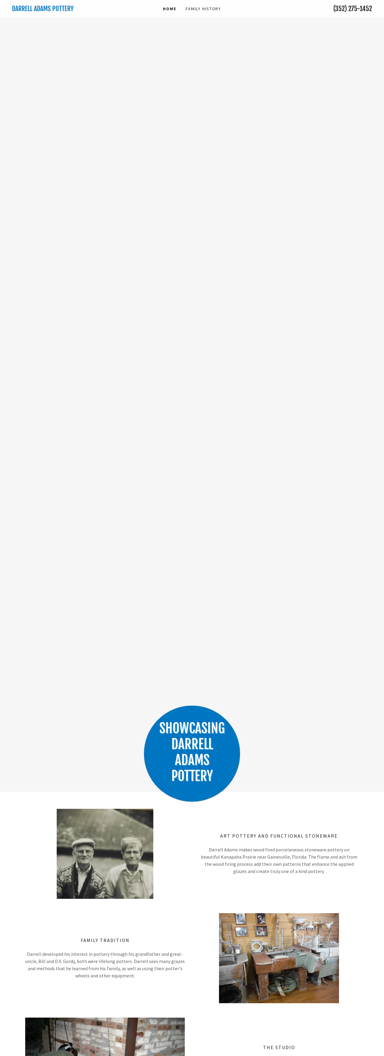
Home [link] (169, 8)
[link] (57, 9)
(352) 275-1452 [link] (352, 8)
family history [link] (203, 8)
